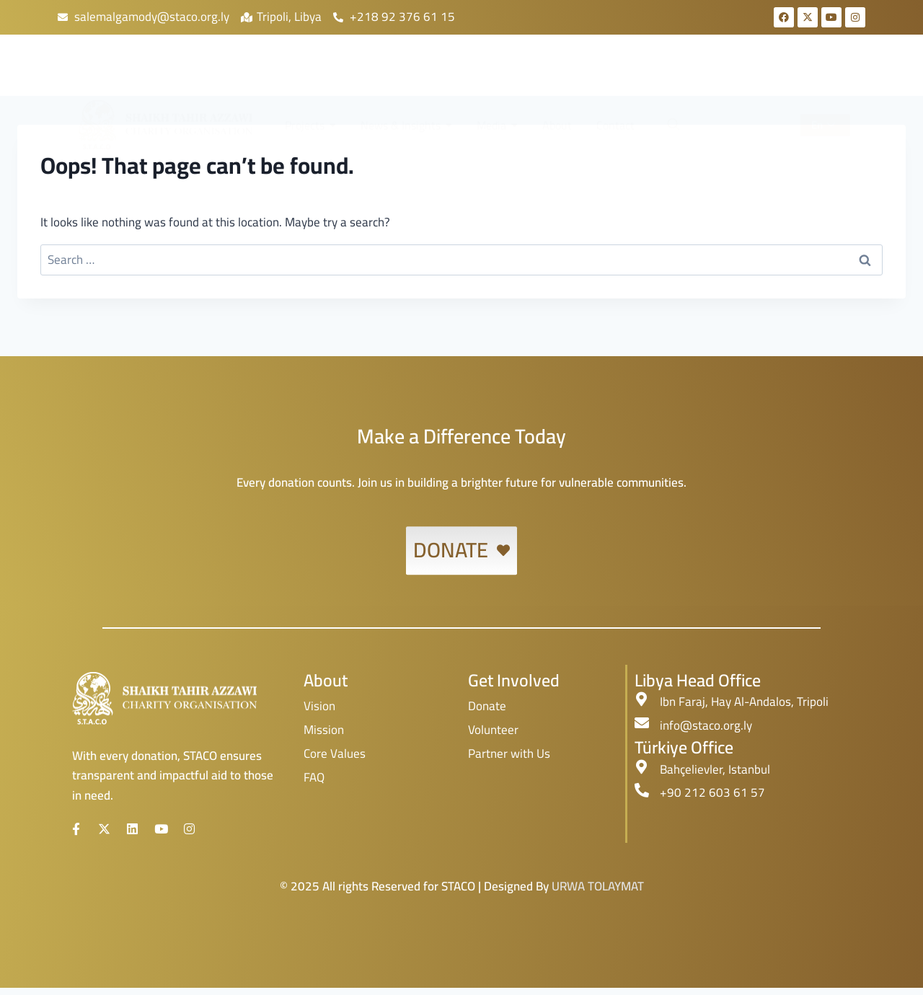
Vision (319, 705)
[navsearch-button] (673, 76)
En (823, 75)
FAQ (314, 777)
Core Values (335, 753)
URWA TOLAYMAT (598, 893)
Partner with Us (509, 753)
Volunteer (493, 729)
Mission (324, 729)
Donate (487, 705)
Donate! (755, 76)
